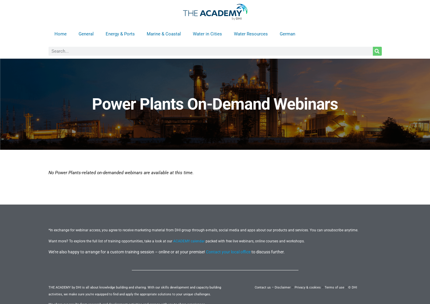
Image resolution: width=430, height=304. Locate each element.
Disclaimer (283, 287)
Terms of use (334, 287)
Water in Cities (207, 34)
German (287, 34)
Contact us (263, 287)
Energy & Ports (120, 34)
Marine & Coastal (164, 34)
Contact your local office (228, 252)
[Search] (377, 51)
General (86, 34)
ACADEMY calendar (189, 241)
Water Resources (251, 34)
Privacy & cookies (308, 287)
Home (60, 34)
